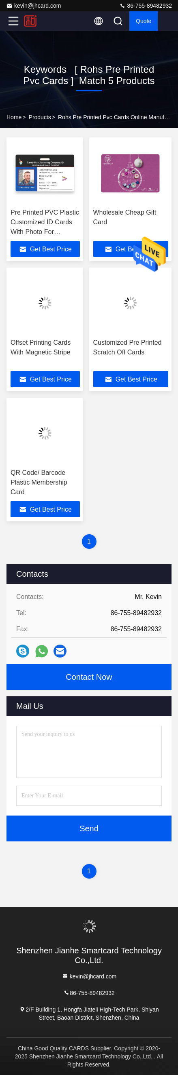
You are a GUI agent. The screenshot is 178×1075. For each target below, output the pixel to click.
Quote (143, 21)
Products (40, 117)
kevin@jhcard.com (33, 5)
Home (13, 117)
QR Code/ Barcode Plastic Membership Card (39, 482)
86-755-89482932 (145, 5)
